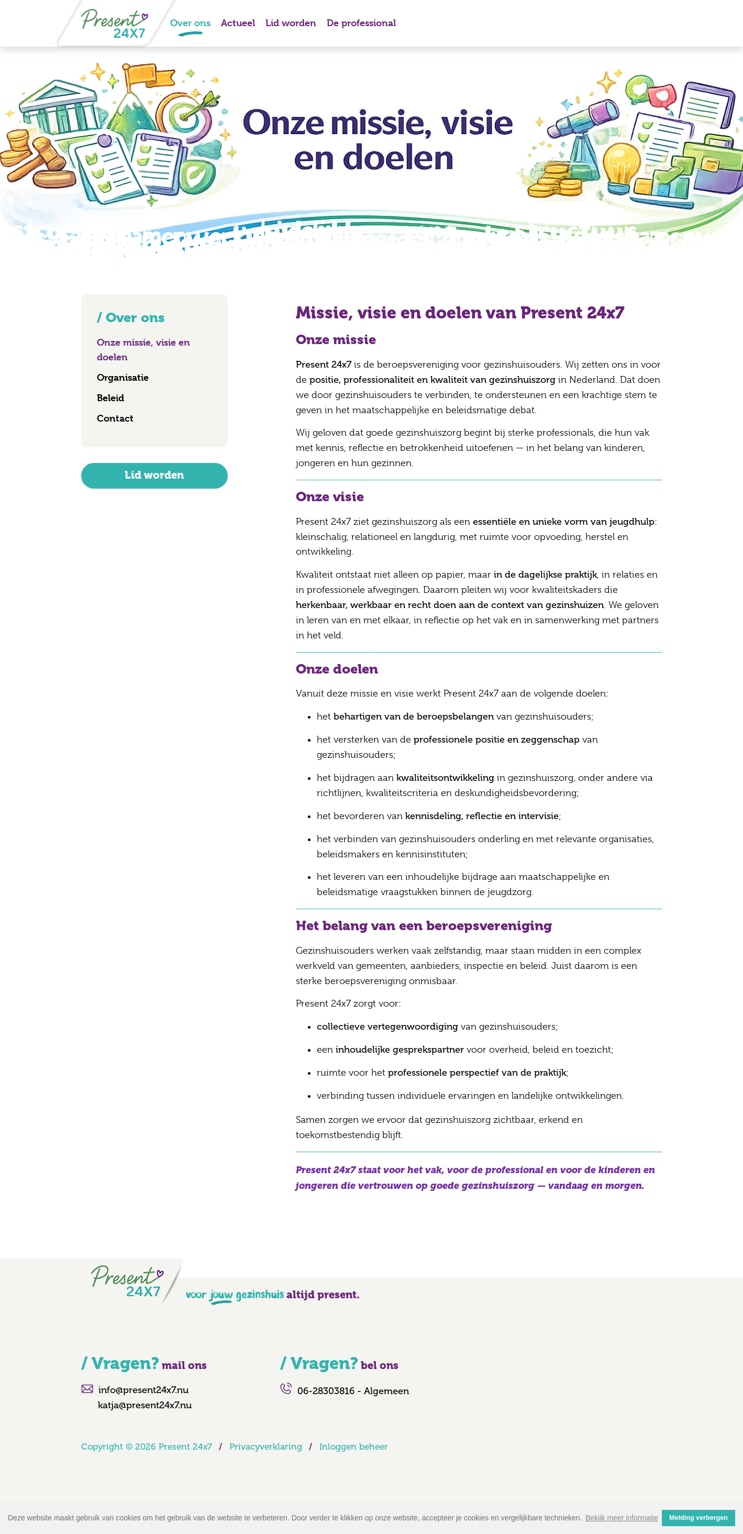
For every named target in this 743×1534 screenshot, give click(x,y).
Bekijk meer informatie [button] (621, 1518)
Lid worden (290, 22)
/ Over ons (131, 317)
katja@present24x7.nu (145, 1405)
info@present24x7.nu (143, 1390)
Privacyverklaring (265, 1447)
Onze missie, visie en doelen (143, 350)
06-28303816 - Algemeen (353, 1391)
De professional (361, 22)
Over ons (190, 22)
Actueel (238, 22)
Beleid (110, 397)
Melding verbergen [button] (698, 1517)
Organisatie (123, 377)
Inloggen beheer (353, 1447)
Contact (115, 418)
